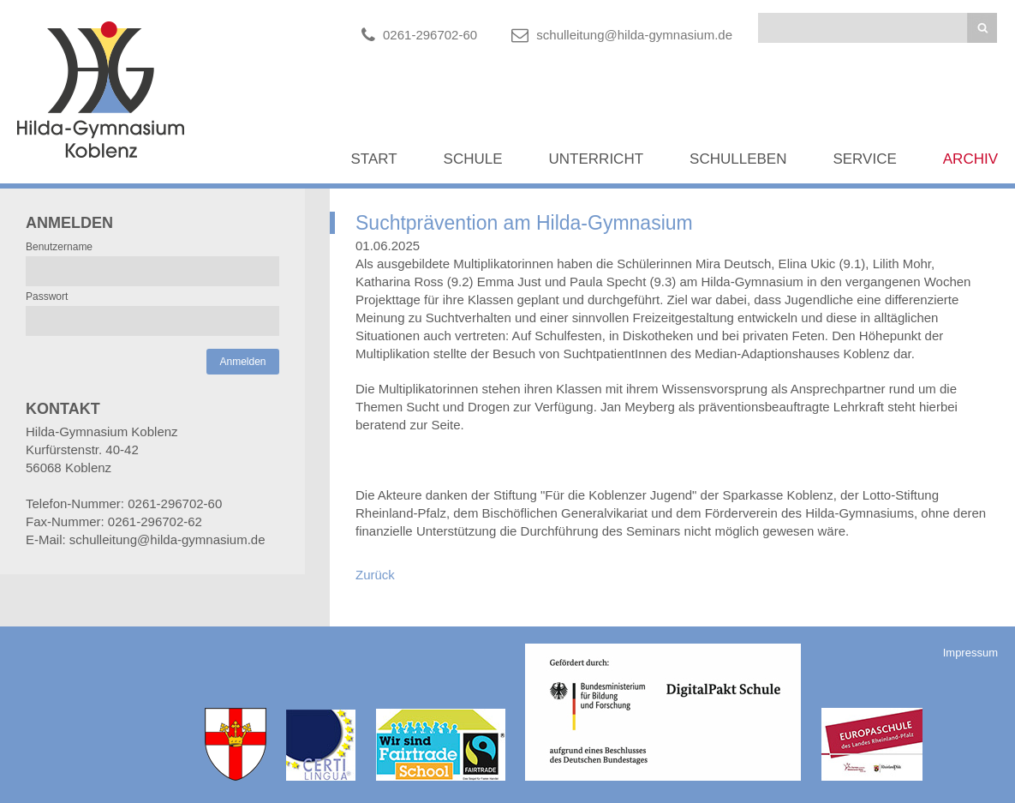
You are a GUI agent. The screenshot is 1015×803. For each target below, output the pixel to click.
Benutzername (59, 247)
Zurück (375, 574)
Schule (473, 159)
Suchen (982, 28)
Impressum (970, 652)
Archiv (970, 159)
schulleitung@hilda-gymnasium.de (634, 34)
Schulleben (738, 159)
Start (373, 159)
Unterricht (596, 159)
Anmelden (242, 362)
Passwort (47, 297)
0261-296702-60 (430, 34)
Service (864, 159)
